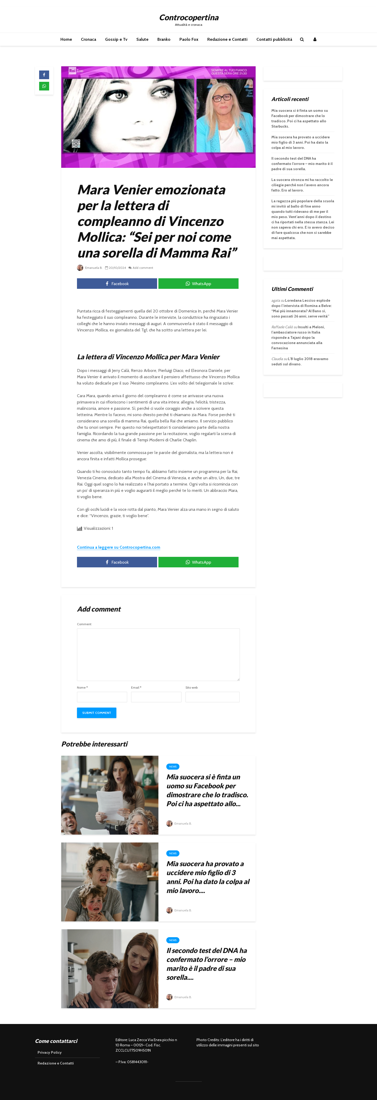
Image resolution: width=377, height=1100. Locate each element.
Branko (164, 39)
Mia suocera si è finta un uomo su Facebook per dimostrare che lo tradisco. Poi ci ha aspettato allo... (207, 790)
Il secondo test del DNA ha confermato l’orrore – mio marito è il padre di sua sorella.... (206, 963)
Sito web (191, 687)
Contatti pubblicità (274, 39)
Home (66, 39)
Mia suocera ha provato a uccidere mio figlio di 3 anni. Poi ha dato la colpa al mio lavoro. (300, 142)
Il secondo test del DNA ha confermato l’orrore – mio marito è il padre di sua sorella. (302, 163)
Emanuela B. (90, 268)
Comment (84, 624)
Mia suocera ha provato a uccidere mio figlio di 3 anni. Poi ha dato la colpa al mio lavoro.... (207, 877)
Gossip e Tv (116, 39)
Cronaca (88, 39)
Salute (142, 39)
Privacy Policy (50, 1052)
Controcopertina (188, 17)
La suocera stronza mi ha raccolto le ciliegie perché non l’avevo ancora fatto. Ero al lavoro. (302, 185)
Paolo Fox (188, 39)
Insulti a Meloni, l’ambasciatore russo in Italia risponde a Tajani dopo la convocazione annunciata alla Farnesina (298, 337)
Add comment (143, 268)
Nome (82, 687)
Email (136, 687)
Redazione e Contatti (227, 39)
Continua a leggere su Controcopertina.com (118, 547)
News (173, 766)
